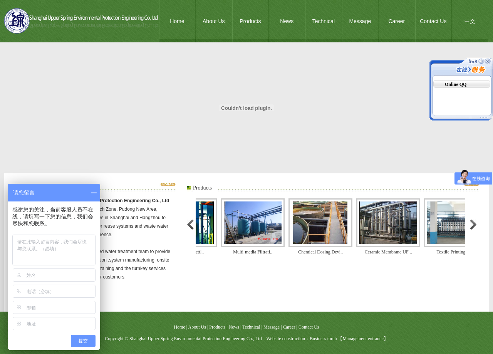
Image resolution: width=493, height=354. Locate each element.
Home (177, 21)
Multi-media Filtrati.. (255, 252)
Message (360, 21)
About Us (214, 21)
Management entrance (362, 338)
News (286, 21)
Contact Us (433, 21)
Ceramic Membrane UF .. (390, 252)
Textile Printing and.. (458, 252)
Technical (323, 21)
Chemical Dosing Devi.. (322, 252)
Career (396, 21)
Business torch (323, 338)
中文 (469, 21)
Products (250, 21)
